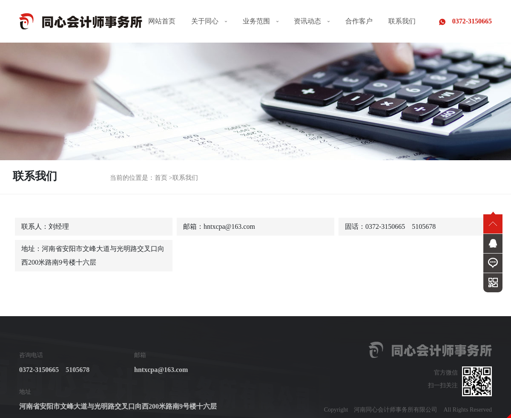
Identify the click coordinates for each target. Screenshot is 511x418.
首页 (160, 177)
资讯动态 (312, 21)
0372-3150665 (465, 21)
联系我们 (402, 21)
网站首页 (161, 21)
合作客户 (359, 21)
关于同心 (209, 21)
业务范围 (260, 21)
